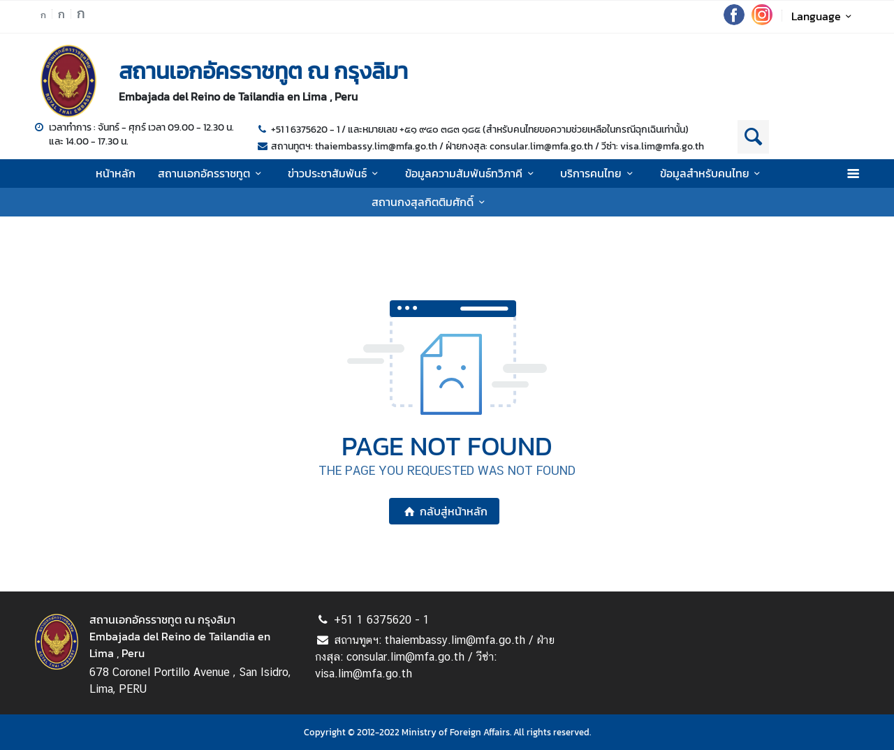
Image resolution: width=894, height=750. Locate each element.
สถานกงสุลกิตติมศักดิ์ (430, 201)
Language (823, 16)
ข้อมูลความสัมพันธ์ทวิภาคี (471, 173)
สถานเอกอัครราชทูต (211, 173)
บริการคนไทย (598, 173)
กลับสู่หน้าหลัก (444, 511)
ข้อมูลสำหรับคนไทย (712, 173)
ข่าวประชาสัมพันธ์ (335, 173)
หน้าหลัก (115, 173)
